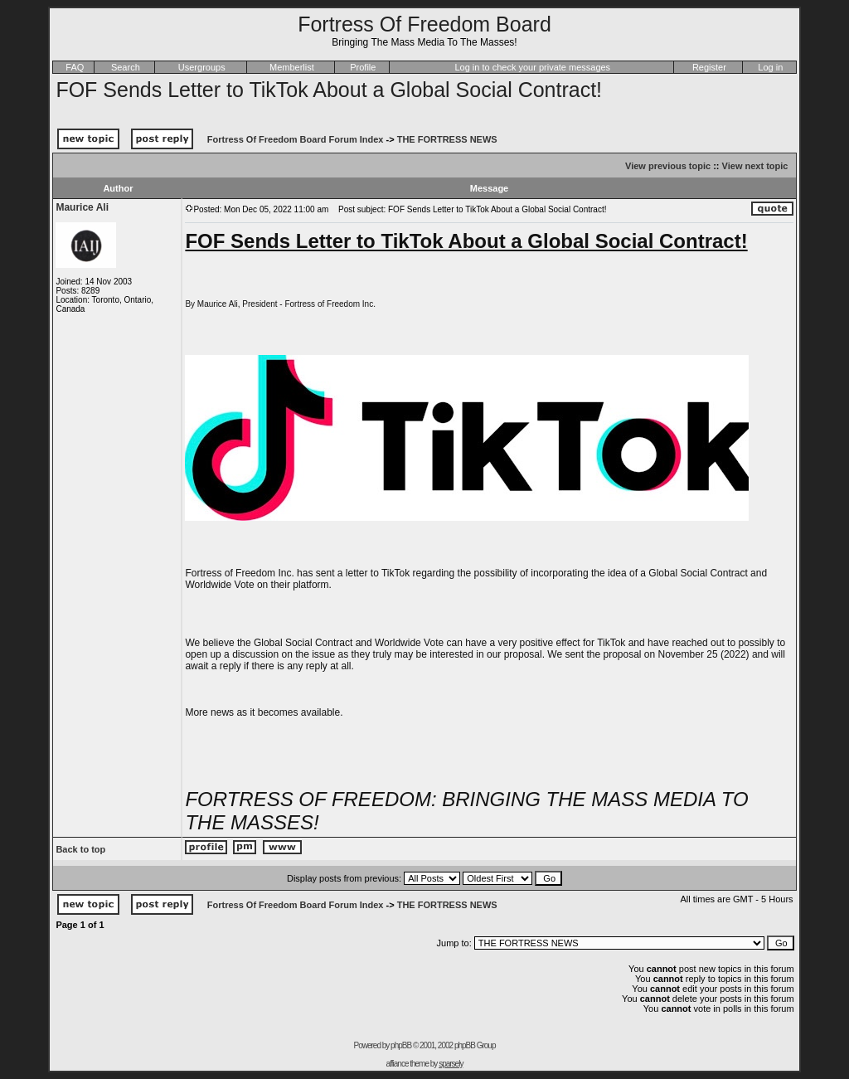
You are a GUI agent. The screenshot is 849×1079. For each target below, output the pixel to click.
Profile (363, 67)
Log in (770, 67)
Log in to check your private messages (532, 67)
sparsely (451, 1063)
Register (709, 67)
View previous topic (668, 166)
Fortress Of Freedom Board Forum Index (295, 139)
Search (125, 67)
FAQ (74, 67)
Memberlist (291, 67)
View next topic (755, 166)
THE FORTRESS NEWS (447, 139)
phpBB (401, 1045)
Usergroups (202, 67)
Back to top (80, 849)
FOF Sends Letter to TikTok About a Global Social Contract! (329, 89)
